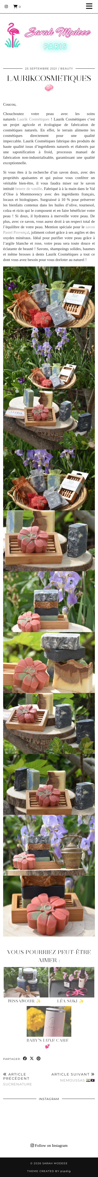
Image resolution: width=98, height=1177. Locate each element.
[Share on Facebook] (25, 1059)
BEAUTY (66, 68)
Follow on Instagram (49, 1145)
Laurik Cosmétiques (33, 119)
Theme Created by (49, 1171)
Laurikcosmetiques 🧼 (49, 82)
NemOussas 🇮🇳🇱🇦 (73, 1077)
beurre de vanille (28, 189)
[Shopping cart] (17, 6)
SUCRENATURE (26, 1079)
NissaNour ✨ (24, 1001)
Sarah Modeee (55, 1163)
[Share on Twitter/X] (31, 1059)
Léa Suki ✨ (70, 1001)
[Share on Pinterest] (38, 1059)
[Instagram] (6, 6)
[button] (91, 6)
